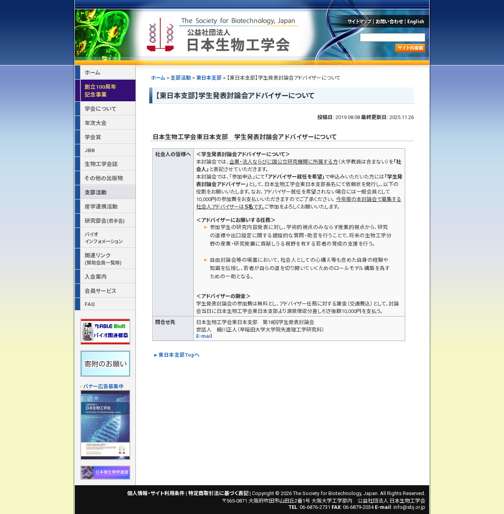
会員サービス (101, 291)
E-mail (204, 336)
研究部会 (104, 221)
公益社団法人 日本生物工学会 (223, 32)
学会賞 (93, 137)
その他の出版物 (104, 178)
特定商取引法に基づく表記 (218, 493)
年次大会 (96, 123)
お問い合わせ (389, 21)
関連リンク (103, 259)
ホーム (158, 78)
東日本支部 (209, 78)
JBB (90, 150)
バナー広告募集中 (103, 386)
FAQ (90, 304)
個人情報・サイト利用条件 (156, 493)
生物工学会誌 (101, 164)
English (417, 21)
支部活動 (180, 78)
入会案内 (96, 277)
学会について (100, 109)
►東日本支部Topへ (176, 355)
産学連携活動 (101, 206)
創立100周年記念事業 (100, 91)
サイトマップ (358, 21)
